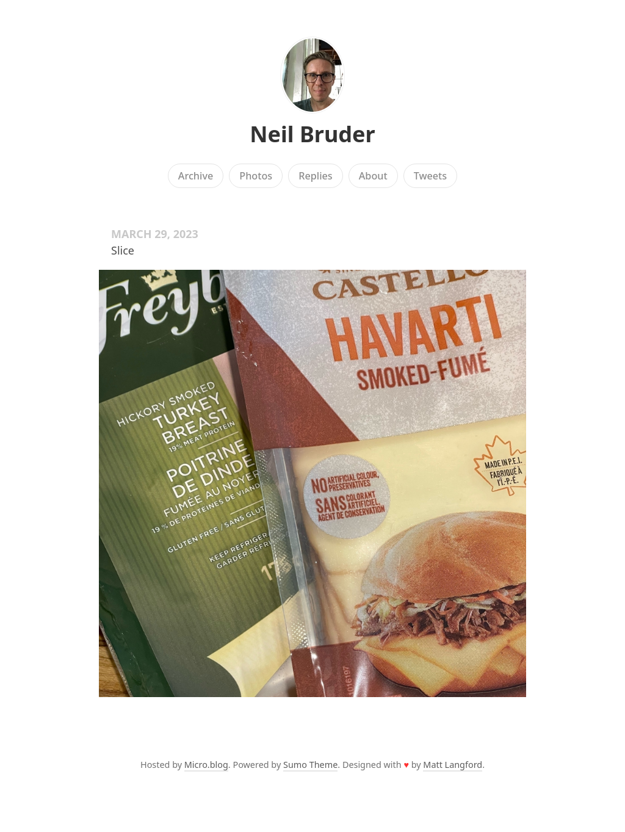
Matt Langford (452, 764)
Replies (315, 176)
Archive (195, 176)
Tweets (430, 176)
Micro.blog (206, 764)
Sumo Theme (310, 764)
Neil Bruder (312, 134)
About (373, 176)
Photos (255, 176)
